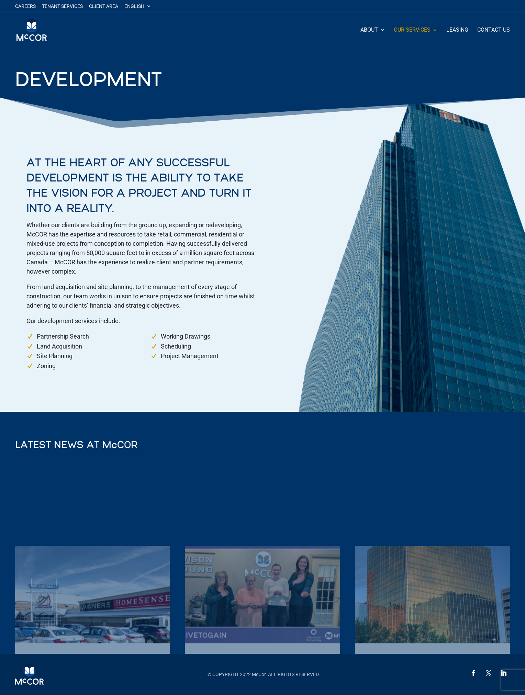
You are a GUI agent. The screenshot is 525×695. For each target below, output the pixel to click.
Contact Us (493, 30)
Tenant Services (62, 6)
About (369, 30)
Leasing (457, 30)
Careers (25, 6)
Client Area (103, 6)
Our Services (412, 30)
